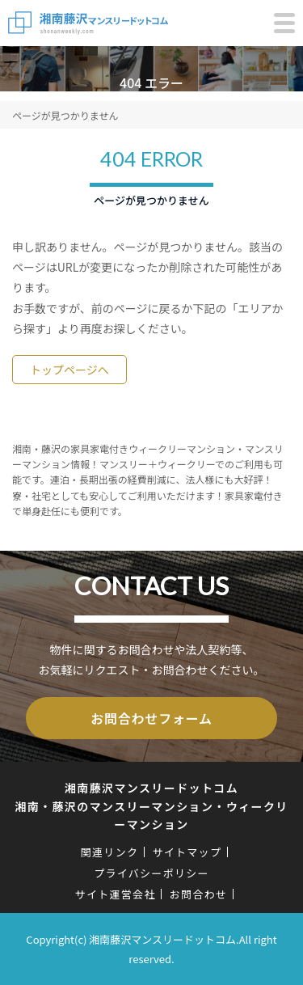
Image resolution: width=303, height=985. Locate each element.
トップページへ (69, 369)
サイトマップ (186, 852)
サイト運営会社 (115, 894)
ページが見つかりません (65, 115)
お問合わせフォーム (151, 718)
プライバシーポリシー (151, 873)
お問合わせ (199, 894)
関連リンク (110, 852)
